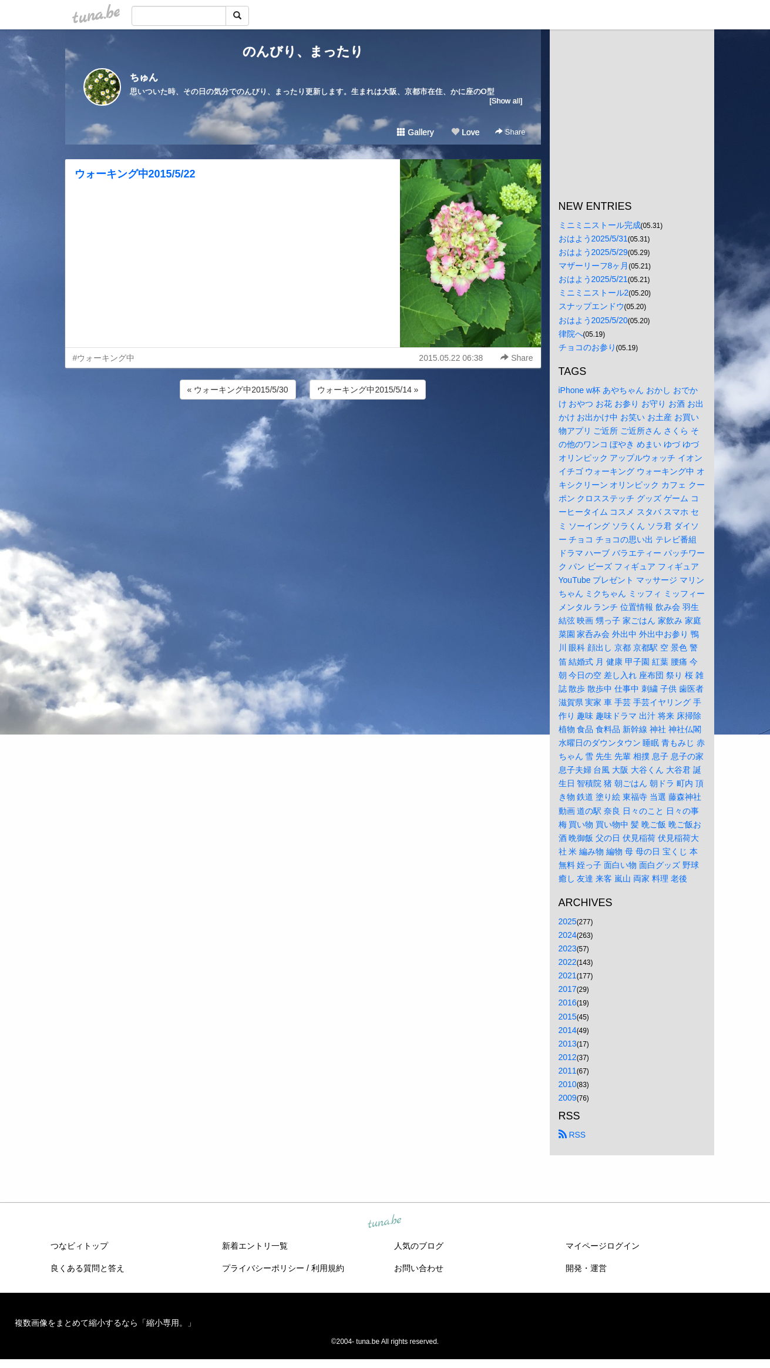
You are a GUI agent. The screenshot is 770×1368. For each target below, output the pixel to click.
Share (510, 132)
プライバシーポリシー (263, 1268)
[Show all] (505, 100)
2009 (568, 1097)
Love (465, 132)
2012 (568, 1057)
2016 (568, 1002)
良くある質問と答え (88, 1268)
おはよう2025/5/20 (593, 320)
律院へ (571, 333)
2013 (568, 1043)
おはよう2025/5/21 (593, 279)
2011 (568, 1070)
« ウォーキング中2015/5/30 (237, 389)
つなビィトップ (79, 1245)
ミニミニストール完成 (600, 225)
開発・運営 (586, 1268)
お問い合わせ (418, 1268)
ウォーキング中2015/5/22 (135, 174)
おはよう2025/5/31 (593, 238)
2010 (568, 1084)
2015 (568, 1016)
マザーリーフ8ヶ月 (594, 265)
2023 (568, 948)
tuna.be (384, 1222)
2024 (568, 935)
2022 (568, 962)
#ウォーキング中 (104, 358)
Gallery (415, 132)
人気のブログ (418, 1245)
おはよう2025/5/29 (593, 252)
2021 (568, 975)
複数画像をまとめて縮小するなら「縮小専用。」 (105, 1322)
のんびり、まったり (303, 51)
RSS (572, 1134)
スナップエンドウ (591, 306)
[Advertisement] (303, 433)
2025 (568, 921)
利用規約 (327, 1268)
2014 (568, 1030)
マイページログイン (603, 1245)
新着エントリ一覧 (255, 1245)
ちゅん (144, 77)
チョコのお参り (587, 347)
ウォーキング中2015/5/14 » (367, 389)
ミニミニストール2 (594, 292)
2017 (568, 989)
